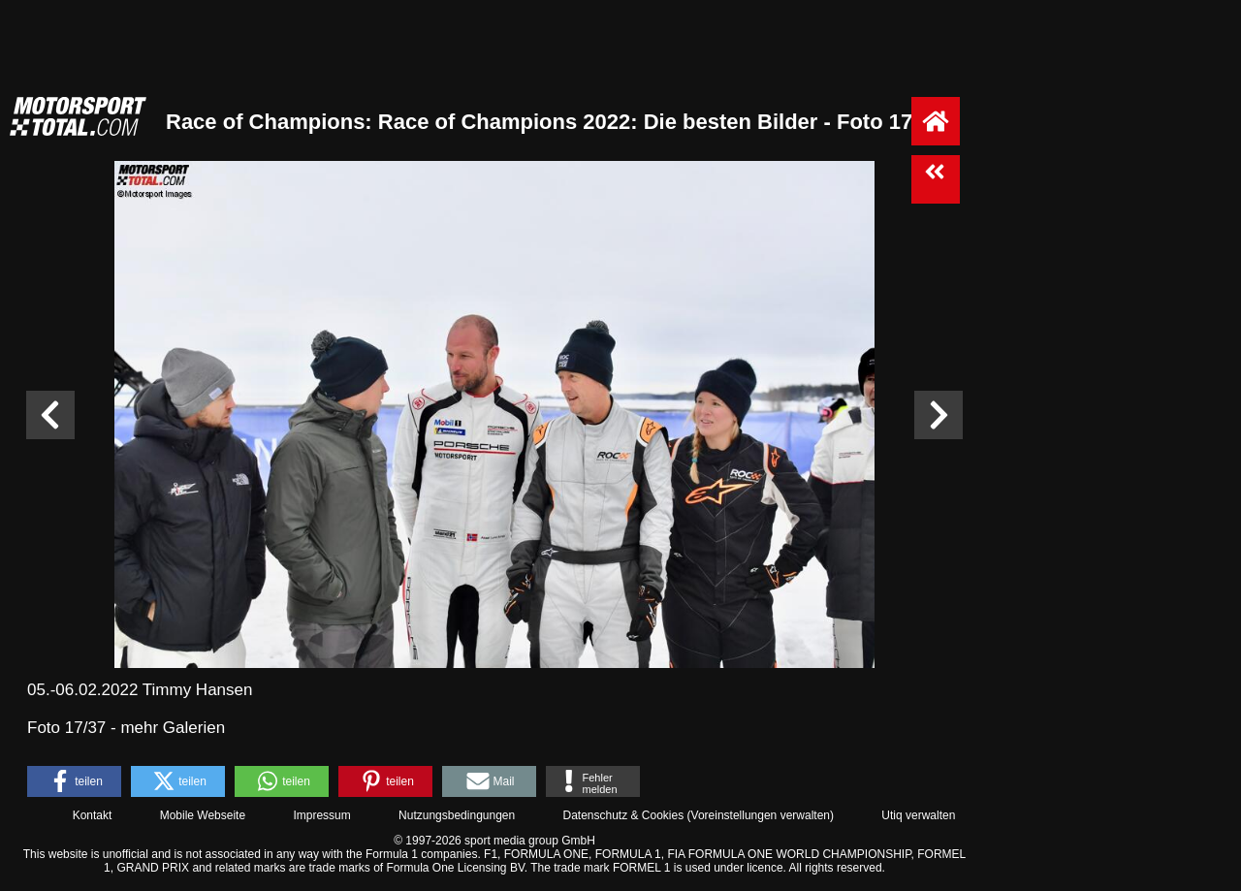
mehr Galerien (172, 727)
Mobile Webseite (203, 815)
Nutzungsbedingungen (456, 815)
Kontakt (92, 815)
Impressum (321, 815)
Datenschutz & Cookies (623, 815)
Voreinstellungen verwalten (760, 815)
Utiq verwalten (918, 815)
